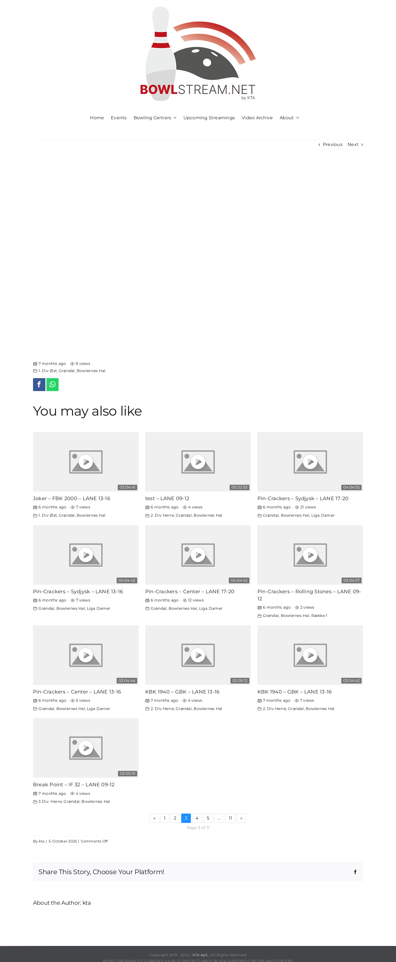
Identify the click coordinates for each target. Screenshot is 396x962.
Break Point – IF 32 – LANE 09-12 (74, 784)
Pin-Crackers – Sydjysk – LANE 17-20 (302, 498)
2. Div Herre (162, 515)
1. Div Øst (47, 370)
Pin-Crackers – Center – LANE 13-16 (77, 692)
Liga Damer (323, 515)
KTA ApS (200, 955)
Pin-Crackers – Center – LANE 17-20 (189, 591)
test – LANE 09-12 (167, 498)
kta (42, 841)
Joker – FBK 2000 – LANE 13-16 (71, 498)
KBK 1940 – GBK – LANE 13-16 (182, 692)
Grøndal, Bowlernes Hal (82, 370)
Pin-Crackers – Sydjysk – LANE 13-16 (78, 591)
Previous (332, 144)
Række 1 (319, 615)
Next (353, 144)
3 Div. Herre (50, 801)
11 (230, 818)
